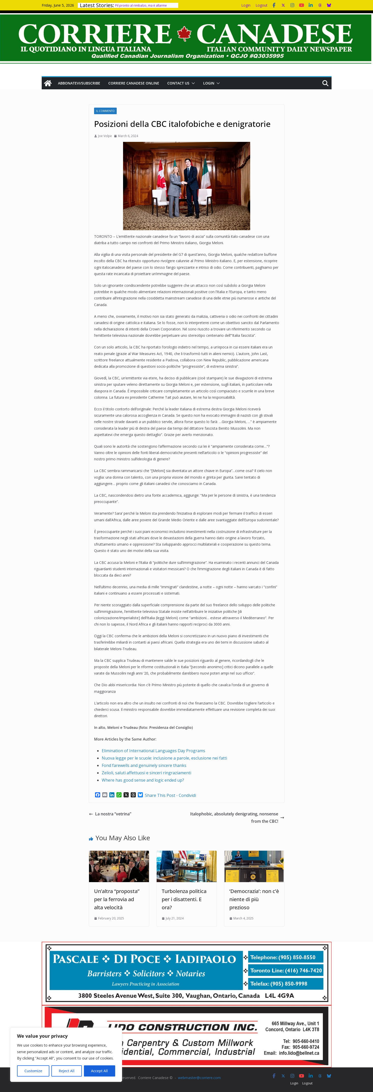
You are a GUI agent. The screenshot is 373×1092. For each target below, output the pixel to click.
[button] (192, 83)
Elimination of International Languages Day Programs (153, 750)
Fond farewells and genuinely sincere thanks (144, 765)
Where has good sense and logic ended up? (143, 780)
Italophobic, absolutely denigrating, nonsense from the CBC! (237, 817)
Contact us (178, 83)
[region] (66, 1055)
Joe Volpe (105, 136)
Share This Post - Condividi (170, 795)
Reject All (66, 1070)
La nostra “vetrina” (110, 814)
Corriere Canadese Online (133, 83)
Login (245, 5)
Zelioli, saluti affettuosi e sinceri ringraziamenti (146, 773)
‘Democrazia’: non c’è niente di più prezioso (254, 899)
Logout (261, 5)
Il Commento (105, 111)
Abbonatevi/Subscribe (79, 83)
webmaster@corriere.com (199, 1077)
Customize (33, 1070)
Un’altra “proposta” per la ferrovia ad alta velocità (116, 899)
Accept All (99, 1070)
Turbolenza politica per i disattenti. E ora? (184, 899)
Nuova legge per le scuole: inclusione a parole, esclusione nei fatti (164, 758)
